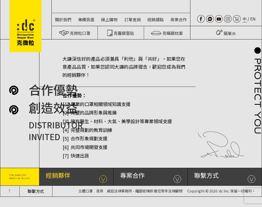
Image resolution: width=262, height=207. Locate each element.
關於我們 (63, 19)
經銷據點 (155, 19)
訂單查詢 (132, 19)
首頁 (99, 190)
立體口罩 (85, 190)
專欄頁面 (86, 19)
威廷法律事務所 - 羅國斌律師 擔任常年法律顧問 (144, 190)
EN (253, 19)
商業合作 (178, 19)
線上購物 (109, 19)
